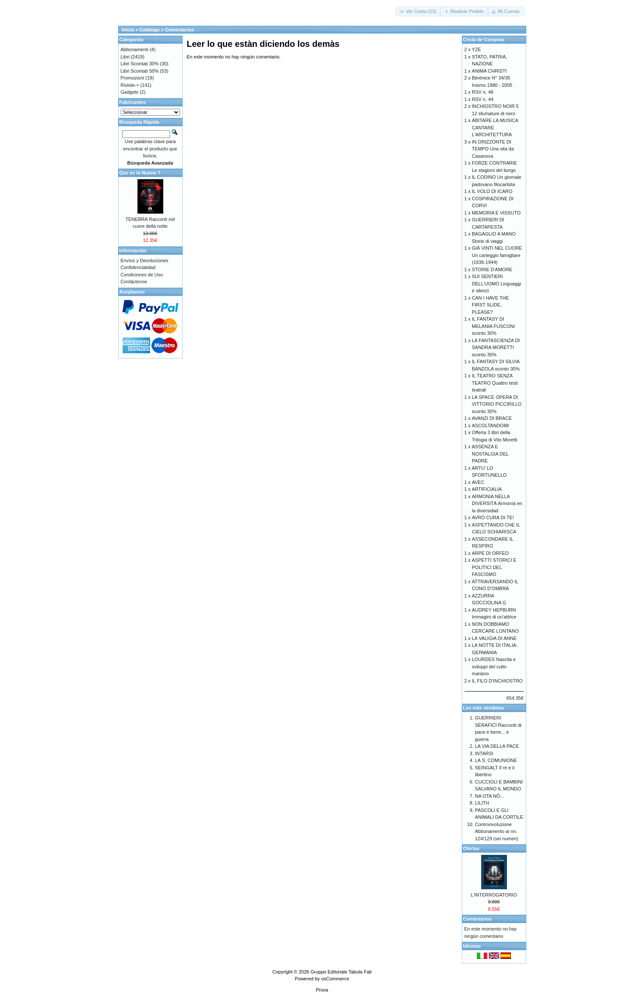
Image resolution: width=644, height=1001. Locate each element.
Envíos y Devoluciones (144, 260)
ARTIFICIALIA (486, 489)
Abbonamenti (135, 49)
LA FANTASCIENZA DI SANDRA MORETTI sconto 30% (496, 347)
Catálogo (150, 29)
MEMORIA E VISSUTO (496, 212)
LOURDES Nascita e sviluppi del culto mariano (494, 666)
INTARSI (484, 753)
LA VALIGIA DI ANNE (494, 638)
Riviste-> (130, 85)
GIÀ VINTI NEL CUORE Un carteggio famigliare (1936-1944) (497, 255)
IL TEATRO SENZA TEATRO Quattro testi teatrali (495, 382)
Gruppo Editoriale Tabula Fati (341, 971)
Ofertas (471, 848)
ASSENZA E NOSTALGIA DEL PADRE (490, 453)
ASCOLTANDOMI (490, 425)
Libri (125, 56)
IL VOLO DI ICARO (492, 191)
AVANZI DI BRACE (492, 418)
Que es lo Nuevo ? (140, 172)
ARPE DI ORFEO (490, 553)
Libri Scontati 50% (140, 70)
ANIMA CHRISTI (489, 70)
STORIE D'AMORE (492, 269)
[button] (418, 11)
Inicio (128, 29)
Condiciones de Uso (142, 274)
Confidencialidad (138, 267)
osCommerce (335, 978)
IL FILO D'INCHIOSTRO (497, 680)
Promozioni (132, 77)
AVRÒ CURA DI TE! (493, 517)
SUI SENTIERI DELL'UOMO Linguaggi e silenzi (496, 283)
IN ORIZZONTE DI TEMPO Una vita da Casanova (493, 149)
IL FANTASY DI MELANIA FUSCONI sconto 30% (493, 326)
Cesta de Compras (484, 39)
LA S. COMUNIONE (496, 760)
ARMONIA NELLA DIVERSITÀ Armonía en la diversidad (497, 503)
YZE (476, 49)
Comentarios (179, 29)
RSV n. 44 (482, 99)
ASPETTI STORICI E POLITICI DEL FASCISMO (494, 567)
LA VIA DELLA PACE (497, 746)
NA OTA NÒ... (489, 796)
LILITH (482, 802)
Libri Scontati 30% (140, 63)
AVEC (478, 482)
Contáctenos (134, 281)
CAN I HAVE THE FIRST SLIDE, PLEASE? (490, 305)
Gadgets (130, 92)
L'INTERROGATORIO (494, 894)
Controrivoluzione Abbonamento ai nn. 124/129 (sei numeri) (497, 831)
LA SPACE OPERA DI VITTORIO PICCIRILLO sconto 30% (497, 404)
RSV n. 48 (482, 92)
